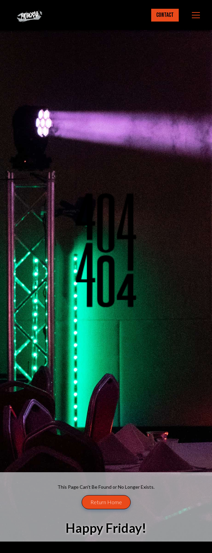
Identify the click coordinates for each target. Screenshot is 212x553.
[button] (194, 15)
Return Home (106, 502)
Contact (165, 15)
